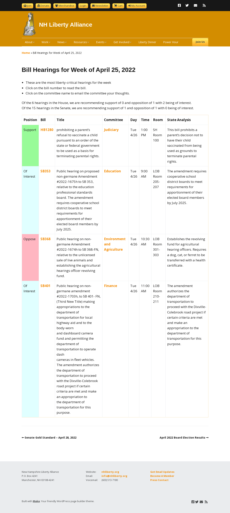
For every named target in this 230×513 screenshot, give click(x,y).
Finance (110, 286)
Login (83, 5)
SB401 (45, 286)
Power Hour (170, 42)
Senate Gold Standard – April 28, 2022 (50, 437)
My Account (138, 5)
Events (100, 42)
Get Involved (121, 42)
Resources (80, 42)
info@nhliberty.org (114, 476)
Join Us (200, 42)
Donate (44, 5)
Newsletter (101, 5)
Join (29, 5)
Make (36, 501)
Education (112, 171)
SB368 (45, 239)
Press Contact (159, 480)
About (28, 42)
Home (26, 53)
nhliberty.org (110, 472)
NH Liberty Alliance (65, 24)
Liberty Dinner (147, 42)
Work (45, 42)
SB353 (45, 171)
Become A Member (162, 476)
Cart (120, 5)
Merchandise (66, 5)
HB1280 (46, 129)
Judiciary (111, 129)
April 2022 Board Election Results (182, 437)
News (61, 42)
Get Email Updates (162, 472)
